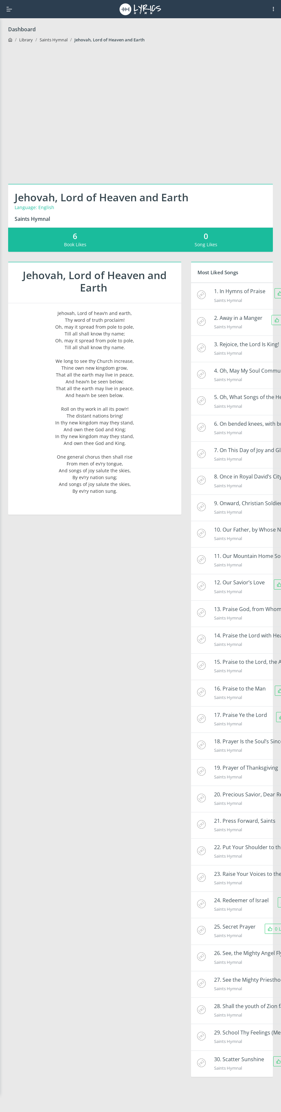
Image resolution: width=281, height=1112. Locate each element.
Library (26, 40)
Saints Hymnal (54, 40)
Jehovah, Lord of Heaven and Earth (110, 40)
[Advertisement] (64, 113)
